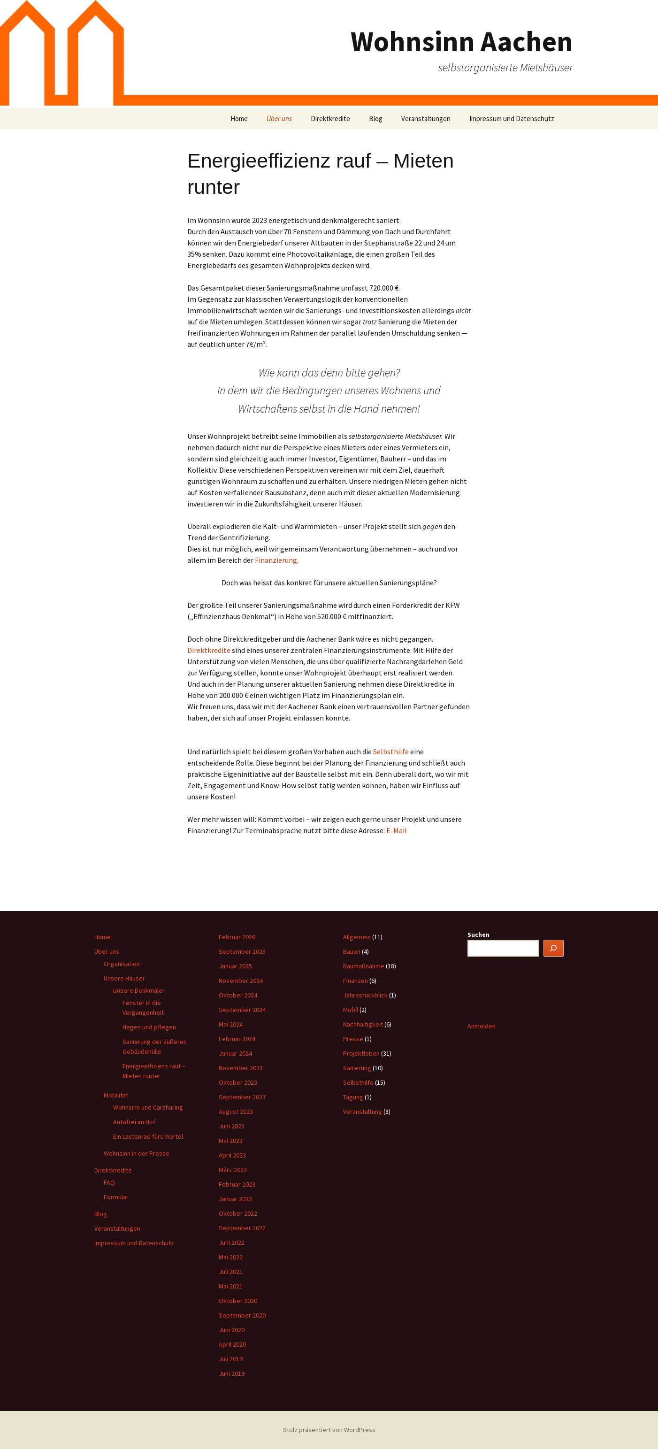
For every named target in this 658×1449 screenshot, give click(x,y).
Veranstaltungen (426, 118)
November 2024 (241, 980)
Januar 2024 (235, 1053)
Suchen (478, 934)
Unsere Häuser (124, 978)
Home (239, 118)
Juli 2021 (231, 1271)
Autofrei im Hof (134, 1122)
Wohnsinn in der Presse (136, 1153)
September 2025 (242, 951)
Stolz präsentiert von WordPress (329, 1430)
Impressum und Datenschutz (511, 118)
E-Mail (396, 830)
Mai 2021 (231, 1286)
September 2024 (242, 1009)
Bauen (351, 951)
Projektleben (361, 1053)
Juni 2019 (232, 1373)
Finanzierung (276, 560)
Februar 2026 (237, 937)
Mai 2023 (231, 1140)
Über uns (279, 118)
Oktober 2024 (238, 995)
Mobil (350, 1009)
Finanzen (355, 980)
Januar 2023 (235, 1199)
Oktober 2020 (238, 1300)
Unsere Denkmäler (139, 990)
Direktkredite (330, 118)
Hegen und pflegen (149, 1027)
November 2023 (241, 1068)
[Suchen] (553, 948)
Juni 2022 (232, 1242)
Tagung (353, 1097)
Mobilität (116, 1095)
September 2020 (242, 1315)
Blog (376, 118)
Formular (116, 1197)
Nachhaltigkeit (363, 1024)
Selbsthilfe (391, 751)
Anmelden (481, 1026)
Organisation (122, 963)
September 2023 (242, 1097)
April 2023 (232, 1155)
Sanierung (357, 1068)
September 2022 (242, 1228)
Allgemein (357, 937)
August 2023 (236, 1111)
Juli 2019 (231, 1359)
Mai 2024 (231, 1024)
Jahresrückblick (365, 995)
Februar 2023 (237, 1184)
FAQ (109, 1182)
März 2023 (233, 1169)
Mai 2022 (231, 1257)
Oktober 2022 (238, 1213)
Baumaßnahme (363, 966)
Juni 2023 (232, 1126)
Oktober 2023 (238, 1082)
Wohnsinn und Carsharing (148, 1107)
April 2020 (232, 1344)
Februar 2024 (237, 1039)
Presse (353, 1039)
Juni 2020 (232, 1330)
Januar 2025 (235, 966)
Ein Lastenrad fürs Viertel (148, 1136)
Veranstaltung (362, 1111)
